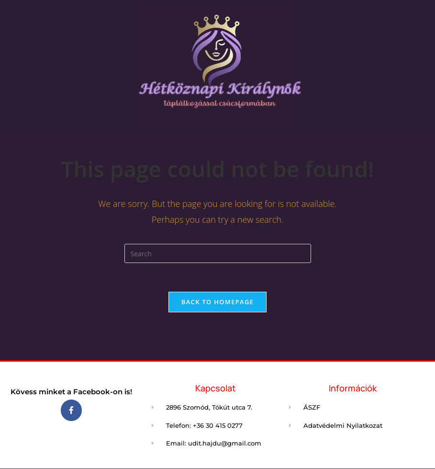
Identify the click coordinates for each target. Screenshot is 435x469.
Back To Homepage (217, 301)
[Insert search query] (217, 253)
